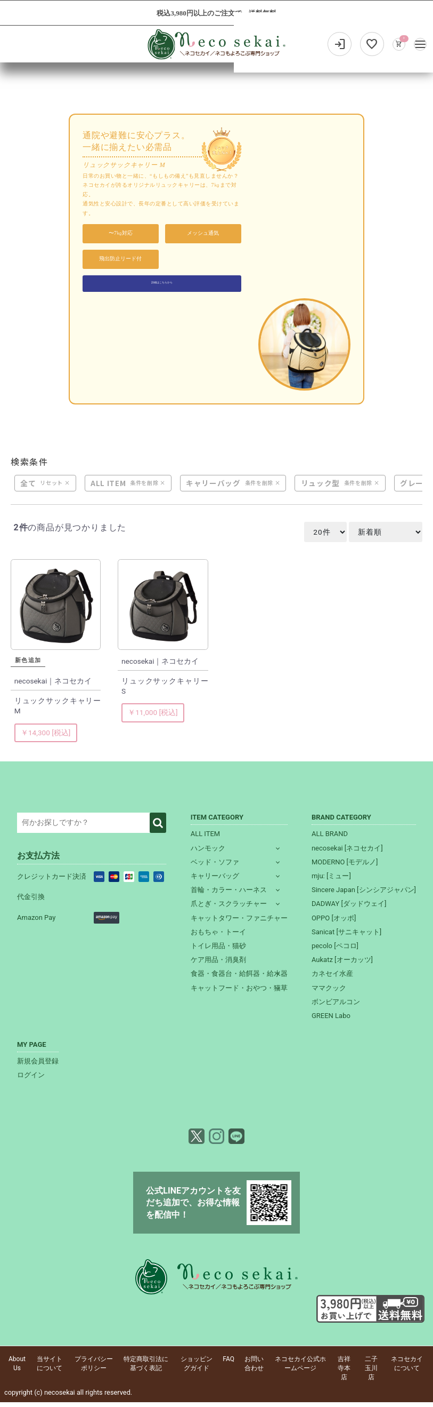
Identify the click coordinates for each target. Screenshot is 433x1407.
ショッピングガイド (197, 1369)
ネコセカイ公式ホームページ (300, 1369)
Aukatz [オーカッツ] (342, 964)
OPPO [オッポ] (334, 923)
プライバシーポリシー (94, 1369)
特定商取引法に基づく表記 (146, 1369)
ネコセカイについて (407, 1369)
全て (28, 488)
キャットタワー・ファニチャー (239, 923)
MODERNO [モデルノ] (345, 867)
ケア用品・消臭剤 (218, 964)
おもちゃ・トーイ (218, 937)
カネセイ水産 (332, 979)
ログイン (31, 1080)
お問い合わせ (254, 1369)
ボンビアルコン (336, 1007)
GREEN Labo (331, 1020)
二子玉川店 (371, 1373)
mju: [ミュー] (331, 881)
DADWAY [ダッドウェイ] (349, 909)
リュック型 (320, 488)
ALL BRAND (330, 839)
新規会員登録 (38, 1066)
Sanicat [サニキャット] (346, 937)
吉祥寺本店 (344, 1373)
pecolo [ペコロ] (335, 951)
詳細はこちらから (162, 285)
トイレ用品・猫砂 (218, 951)
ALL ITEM (108, 488)
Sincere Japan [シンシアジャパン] (364, 895)
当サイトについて (49, 1369)
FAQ (228, 1364)
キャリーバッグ (213, 488)
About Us (17, 1369)
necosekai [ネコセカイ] (347, 853)
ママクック (329, 993)
